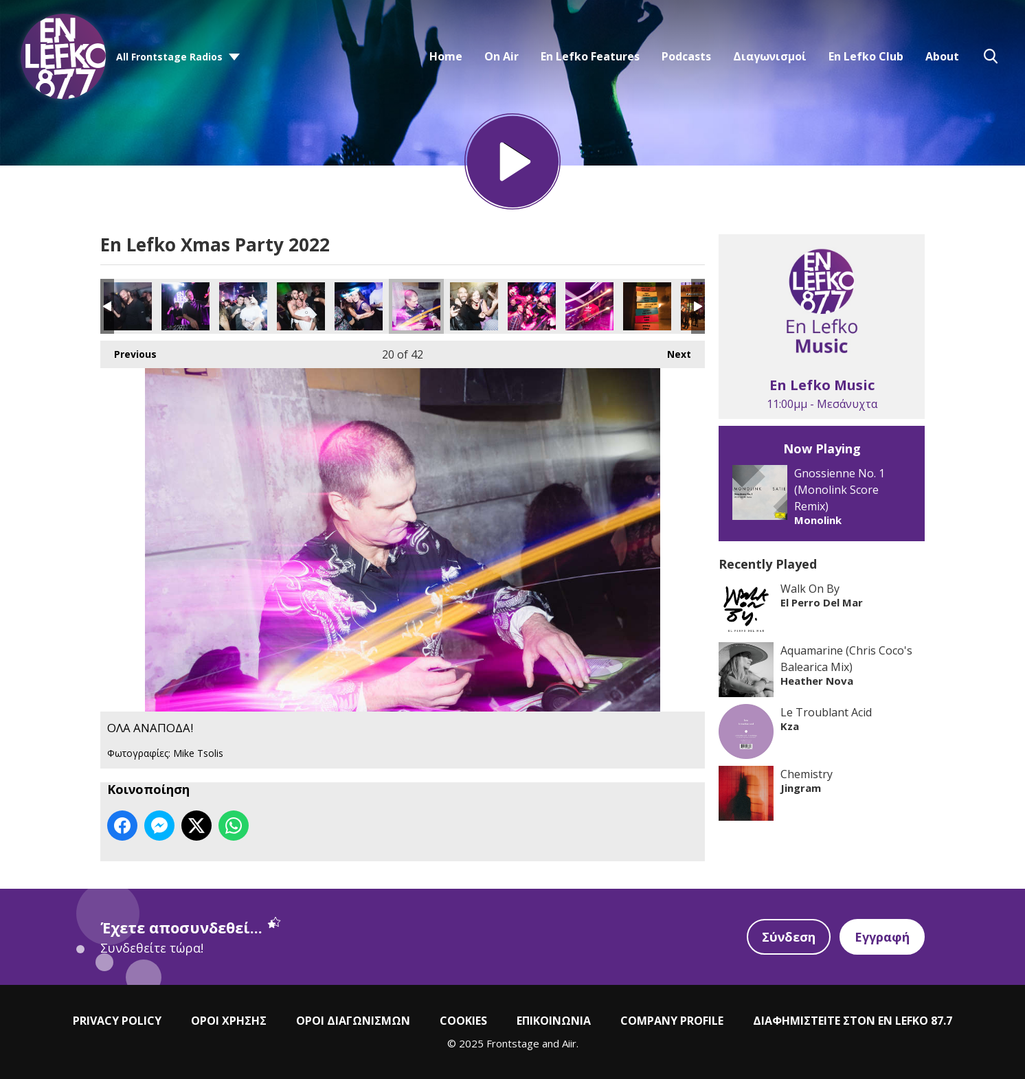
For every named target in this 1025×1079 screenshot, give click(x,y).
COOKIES (463, 1020)
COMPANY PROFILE (671, 1020)
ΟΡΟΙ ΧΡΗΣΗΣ (229, 1020)
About (942, 56)
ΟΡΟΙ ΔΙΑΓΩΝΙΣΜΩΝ (353, 1020)
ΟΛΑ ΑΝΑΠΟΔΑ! (128, 306)
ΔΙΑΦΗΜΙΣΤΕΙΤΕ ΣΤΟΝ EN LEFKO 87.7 (852, 1020)
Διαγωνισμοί (770, 56)
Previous (128, 351)
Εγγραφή (882, 937)
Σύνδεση (788, 937)
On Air (501, 56)
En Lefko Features (590, 56)
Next (672, 351)
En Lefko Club (866, 56)
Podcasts (686, 56)
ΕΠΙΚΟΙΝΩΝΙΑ (554, 1020)
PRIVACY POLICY (117, 1020)
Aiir (569, 1043)
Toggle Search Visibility (991, 56)
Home (445, 56)
